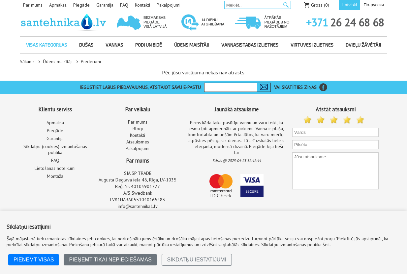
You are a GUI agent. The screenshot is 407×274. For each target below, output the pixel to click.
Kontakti (142, 5)
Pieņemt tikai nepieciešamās (110, 259)
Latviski (349, 4)
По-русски (373, 4)
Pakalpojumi (168, 5)
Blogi (138, 129)
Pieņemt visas (34, 259)
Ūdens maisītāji (191, 45)
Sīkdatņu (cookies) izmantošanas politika (55, 149)
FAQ (124, 5)
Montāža (55, 176)
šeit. (327, 245)
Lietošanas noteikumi (55, 168)
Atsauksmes (137, 142)
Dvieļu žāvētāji (363, 45)
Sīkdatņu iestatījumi (197, 259)
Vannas (114, 45)
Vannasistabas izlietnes (249, 45)
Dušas (86, 45)
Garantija (104, 5)
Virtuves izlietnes (312, 45)
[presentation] (336, 203)
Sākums (27, 61)
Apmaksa (58, 5)
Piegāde (81, 5)
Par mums (33, 5)
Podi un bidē (148, 45)
